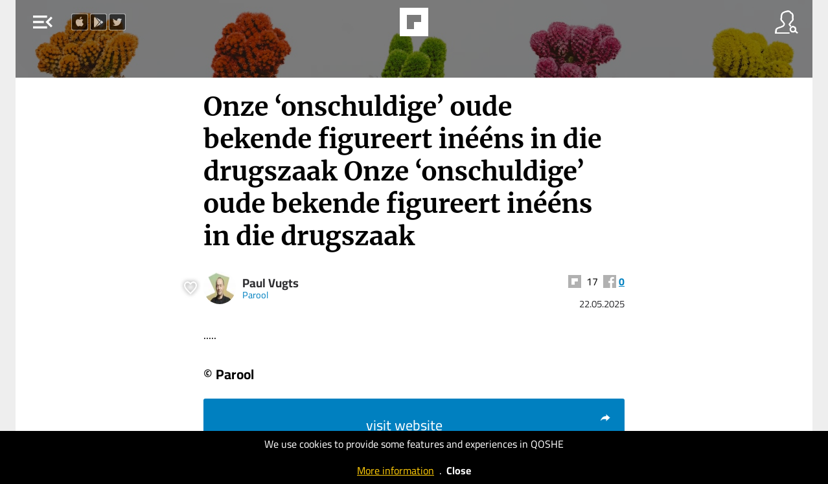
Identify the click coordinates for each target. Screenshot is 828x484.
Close (458, 470)
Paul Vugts (270, 283)
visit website (489, 425)
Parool (255, 294)
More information (395, 470)
